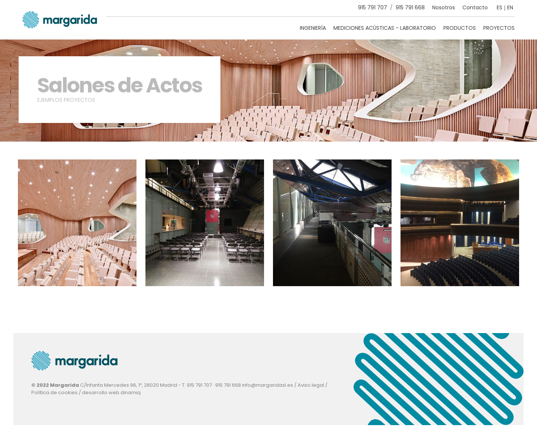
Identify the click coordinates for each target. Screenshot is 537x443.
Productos (459, 28)
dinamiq (130, 392)
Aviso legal (311, 385)
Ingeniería (313, 28)
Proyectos (499, 28)
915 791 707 (372, 7)
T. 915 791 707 (197, 385)
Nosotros (443, 7)
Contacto (475, 7)
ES (499, 7)
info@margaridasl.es (267, 385)
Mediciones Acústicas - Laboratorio (384, 28)
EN (510, 7)
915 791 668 (410, 7)
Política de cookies (54, 392)
